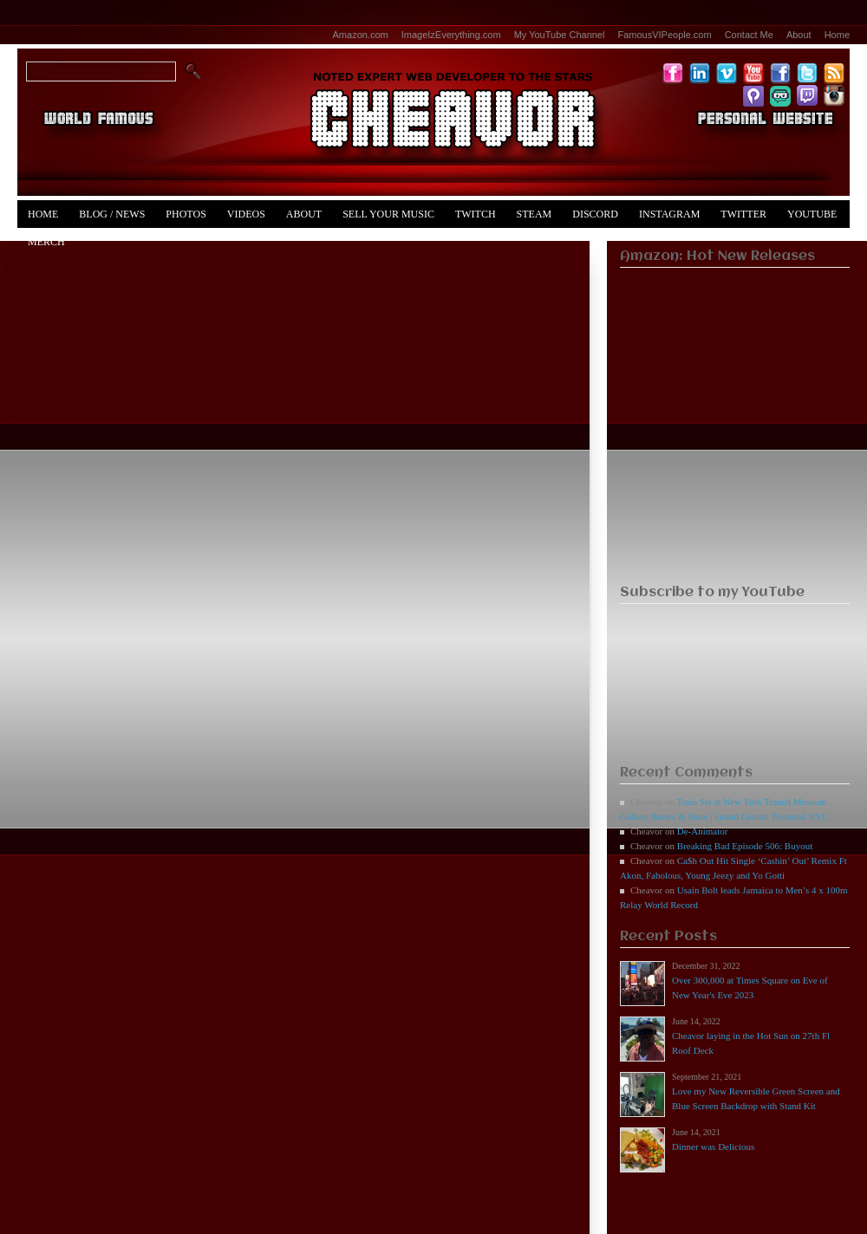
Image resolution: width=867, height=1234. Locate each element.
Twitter (743, 214)
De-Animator (702, 831)
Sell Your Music (388, 214)
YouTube (812, 214)
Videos (246, 214)
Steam (534, 214)
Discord (595, 214)
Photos (185, 214)
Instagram (669, 214)
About (799, 34)
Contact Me (749, 34)
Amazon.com (360, 34)
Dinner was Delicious (713, 1146)
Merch (46, 242)
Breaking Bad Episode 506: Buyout (744, 846)
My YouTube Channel (559, 34)
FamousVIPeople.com (664, 34)
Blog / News (112, 214)
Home (837, 34)
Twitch (475, 214)
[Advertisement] (735, 460)
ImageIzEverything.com (451, 34)
